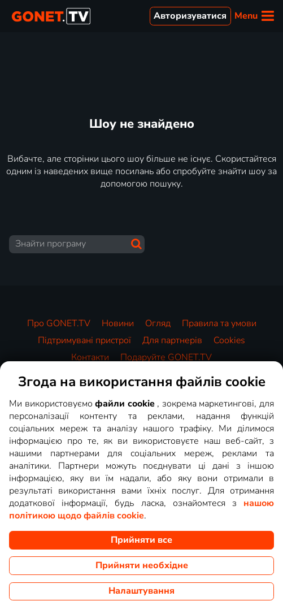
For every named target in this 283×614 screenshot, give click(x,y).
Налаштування (141, 591)
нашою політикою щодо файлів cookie (141, 509)
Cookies (229, 340)
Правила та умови (219, 323)
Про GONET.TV (58, 323)
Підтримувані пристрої (84, 340)
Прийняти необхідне (141, 565)
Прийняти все (141, 540)
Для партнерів (172, 340)
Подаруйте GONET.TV (166, 357)
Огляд (158, 323)
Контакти (90, 357)
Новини (118, 323)
